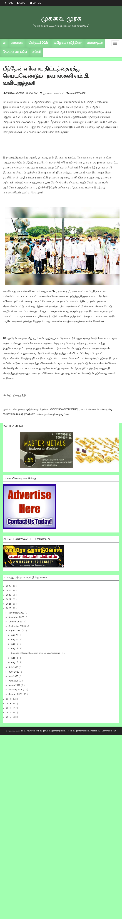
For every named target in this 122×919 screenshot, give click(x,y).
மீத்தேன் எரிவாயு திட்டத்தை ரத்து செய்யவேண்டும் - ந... (38, 653)
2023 (9, 595)
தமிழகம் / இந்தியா (67, 43)
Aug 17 (15, 648)
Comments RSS (109, 731)
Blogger (42, 731)
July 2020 (14, 667)
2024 (9, 590)
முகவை (17, 43)
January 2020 (16, 694)
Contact (36, 3)
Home (9, 3)
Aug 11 (15, 658)
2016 (9, 712)
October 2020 (16, 621)
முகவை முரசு (61, 18)
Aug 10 (15, 662)
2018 (9, 703)
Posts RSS (95, 731)
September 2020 (17, 626)
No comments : (77, 93)
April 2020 (14, 681)
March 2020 (15, 685)
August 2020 (15, 630)
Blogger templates (56, 731)
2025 (9, 586)
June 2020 (14, 672)
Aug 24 (15, 639)
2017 (9, 708)
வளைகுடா (95, 43)
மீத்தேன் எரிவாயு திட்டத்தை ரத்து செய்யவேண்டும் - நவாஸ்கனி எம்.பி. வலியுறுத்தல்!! (46, 75)
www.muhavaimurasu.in (63, 409)
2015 (9, 717)
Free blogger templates (77, 731)
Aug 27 (15, 635)
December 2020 (17, 613)
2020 (9, 608)
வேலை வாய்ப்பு (15, 52)
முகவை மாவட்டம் (54, 93)
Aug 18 (15, 644)
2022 (9, 599)
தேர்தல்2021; (38, 43)
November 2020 (17, 617)
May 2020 (14, 676)
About (21, 3)
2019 (9, 699)
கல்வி (36, 52)
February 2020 (16, 689)
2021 (9, 604)
